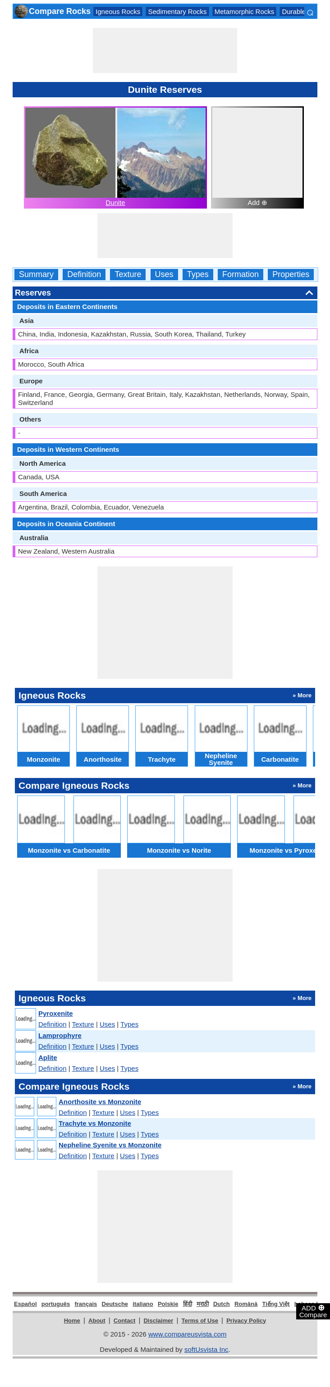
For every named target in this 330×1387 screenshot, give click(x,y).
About (96, 1320)
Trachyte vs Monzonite (95, 1123)
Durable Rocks (304, 11)
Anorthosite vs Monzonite (100, 1101)
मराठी (203, 1304)
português (55, 1304)
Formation (240, 274)
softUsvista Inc (206, 1349)
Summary (36, 274)
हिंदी (187, 1304)
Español (25, 1304)
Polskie (168, 1304)
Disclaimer (158, 1320)
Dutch (221, 1304)
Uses (164, 274)
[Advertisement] (165, 50)
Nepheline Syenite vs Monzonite (110, 1145)
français (85, 1304)
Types (198, 274)
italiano (143, 1304)
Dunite (115, 202)
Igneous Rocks (118, 11)
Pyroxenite (55, 1013)
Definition (84, 274)
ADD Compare (313, 1311)
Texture (128, 274)
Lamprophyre (60, 1035)
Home (72, 1320)
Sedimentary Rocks (177, 11)
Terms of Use (200, 1320)
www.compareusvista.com (187, 1334)
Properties (290, 274)
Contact (124, 1320)
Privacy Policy (246, 1320)
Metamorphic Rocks (245, 11)
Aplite (47, 1057)
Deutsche (115, 1304)
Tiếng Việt (275, 1304)
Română (245, 1304)
